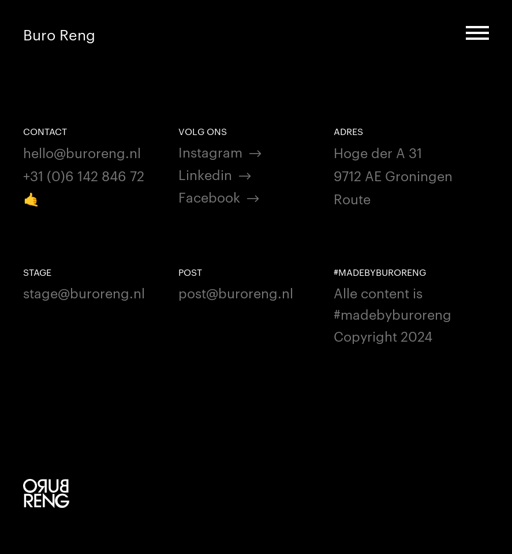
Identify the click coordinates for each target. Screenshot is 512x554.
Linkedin (205, 174)
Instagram (210, 151)
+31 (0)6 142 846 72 (83, 175)
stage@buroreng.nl (84, 292)
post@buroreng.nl (235, 292)
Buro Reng (59, 34)
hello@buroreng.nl (82, 152)
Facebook (209, 196)
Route (352, 198)
